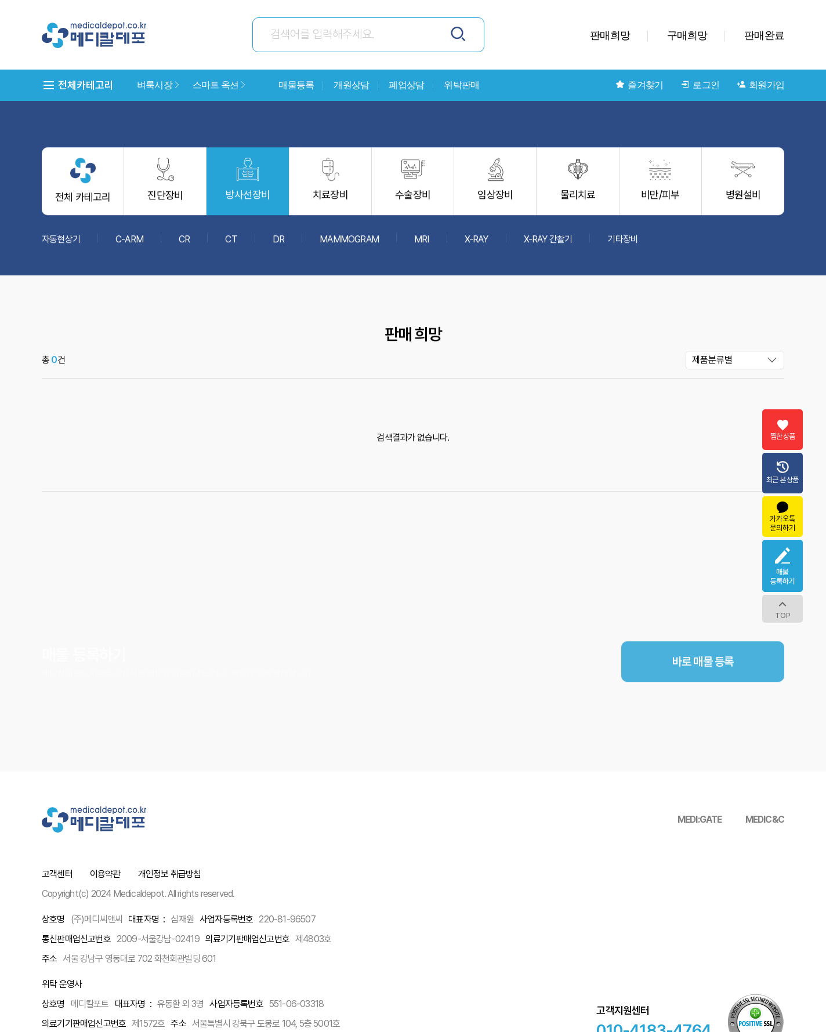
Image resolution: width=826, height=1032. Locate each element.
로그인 (699, 84)
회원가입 (760, 84)
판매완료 (764, 35)
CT (231, 244)
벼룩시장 (159, 84)
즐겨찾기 (639, 84)
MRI (421, 244)
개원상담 (351, 84)
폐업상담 (406, 84)
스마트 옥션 (220, 84)
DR (278, 244)
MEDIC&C (764, 819)
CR (184, 244)
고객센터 (57, 874)
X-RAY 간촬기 (548, 244)
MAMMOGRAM (349, 244)
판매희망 (610, 35)
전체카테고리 (78, 85)
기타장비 (622, 244)
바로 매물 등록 (703, 689)
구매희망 (687, 35)
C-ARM (129, 244)
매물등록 (296, 84)
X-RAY (476, 244)
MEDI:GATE (700, 819)
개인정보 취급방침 (169, 874)
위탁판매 (461, 84)
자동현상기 (61, 244)
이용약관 (105, 874)
